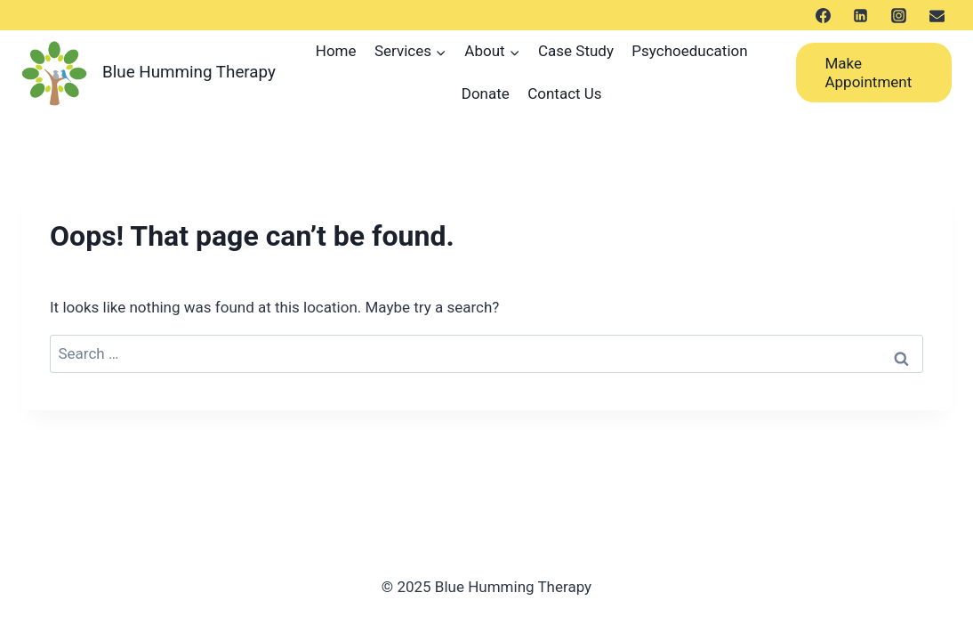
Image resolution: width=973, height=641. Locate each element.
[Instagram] (898, 15)
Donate (486, 93)
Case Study (576, 51)
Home (336, 51)
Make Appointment (868, 72)
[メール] (936, 15)
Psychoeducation (689, 51)
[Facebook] (823, 15)
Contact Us (564, 93)
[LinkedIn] (861, 15)
